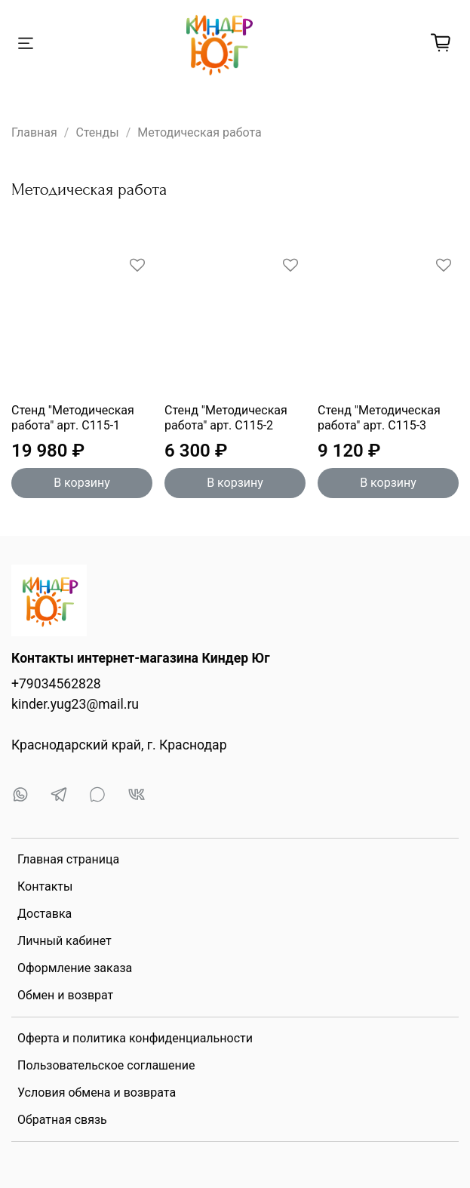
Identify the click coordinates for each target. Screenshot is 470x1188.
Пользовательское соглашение (106, 1065)
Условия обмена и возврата (96, 1092)
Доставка (44, 913)
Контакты (44, 886)
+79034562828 (56, 683)
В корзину (82, 483)
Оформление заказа (74, 968)
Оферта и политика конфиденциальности (135, 1038)
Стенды (96, 132)
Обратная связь (62, 1120)
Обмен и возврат (65, 995)
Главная (34, 132)
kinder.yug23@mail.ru (75, 704)
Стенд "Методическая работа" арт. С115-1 (72, 417)
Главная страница (68, 859)
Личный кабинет (64, 941)
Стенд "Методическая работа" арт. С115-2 (225, 417)
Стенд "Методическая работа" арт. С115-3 (379, 417)
